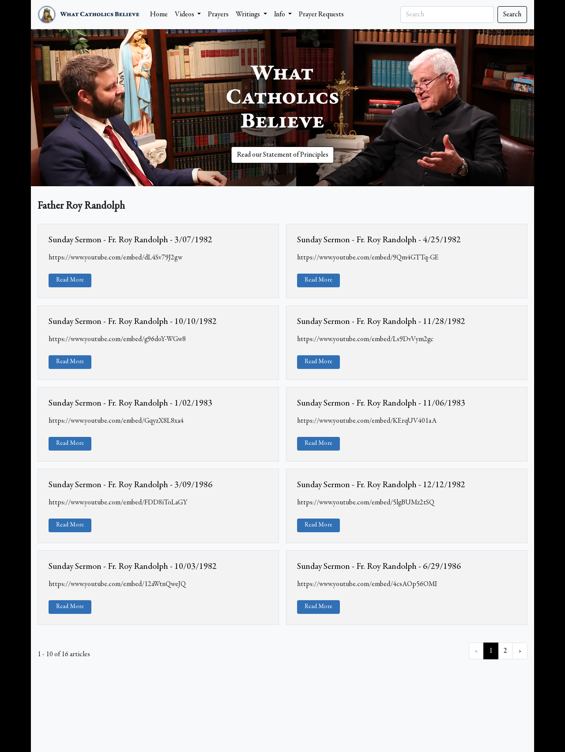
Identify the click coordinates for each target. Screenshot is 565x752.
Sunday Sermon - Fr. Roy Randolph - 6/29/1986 (379, 566)
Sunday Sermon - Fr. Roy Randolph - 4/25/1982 (379, 240)
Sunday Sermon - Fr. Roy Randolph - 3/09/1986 (130, 485)
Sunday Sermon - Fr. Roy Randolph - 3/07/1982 (130, 240)
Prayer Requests (321, 14)
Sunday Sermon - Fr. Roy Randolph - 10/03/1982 (133, 566)
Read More (70, 280)
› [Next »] (520, 650)
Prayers (218, 14)
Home (159, 14)
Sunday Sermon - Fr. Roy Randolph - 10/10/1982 (133, 321)
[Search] (447, 14)
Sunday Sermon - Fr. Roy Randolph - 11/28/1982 (381, 321)
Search (512, 14)
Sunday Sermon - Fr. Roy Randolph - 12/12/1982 (381, 485)
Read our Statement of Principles (282, 154)
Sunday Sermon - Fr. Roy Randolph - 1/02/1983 (130, 403)
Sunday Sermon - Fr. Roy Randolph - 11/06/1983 (381, 403)
